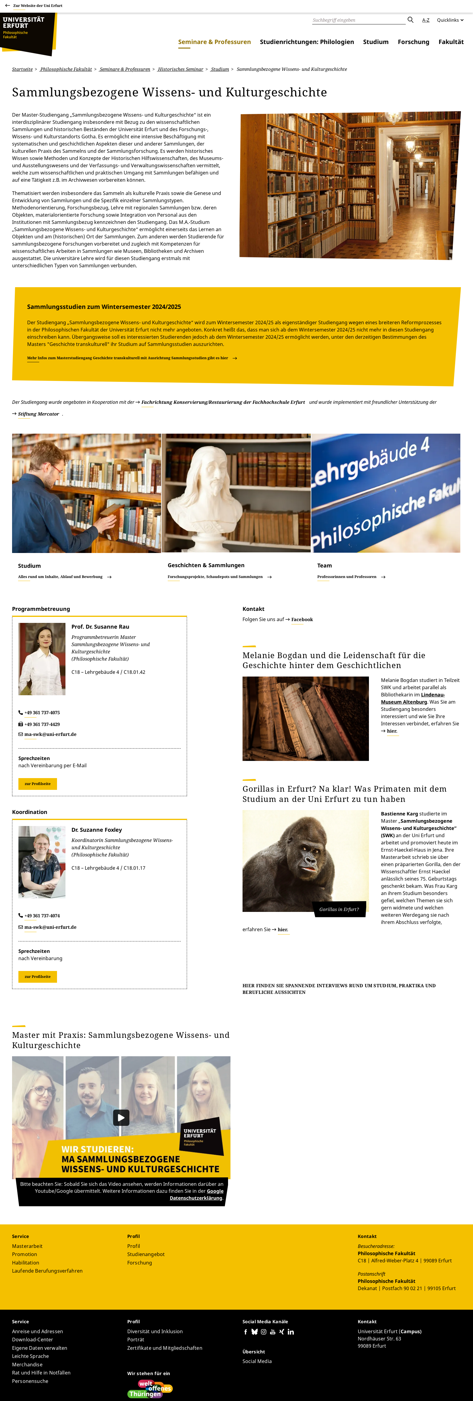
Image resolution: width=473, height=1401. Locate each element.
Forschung (414, 42)
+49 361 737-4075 (42, 662)
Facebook (302, 569)
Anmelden (450, 1389)
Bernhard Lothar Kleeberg (100, 1379)
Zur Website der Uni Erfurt (37, 6)
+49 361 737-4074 (42, 865)
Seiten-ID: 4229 (144, 1379)
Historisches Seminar (180, 69)
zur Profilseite (38, 732)
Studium (376, 42)
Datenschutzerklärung (387, 1389)
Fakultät (451, 42)
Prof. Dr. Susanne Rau (100, 576)
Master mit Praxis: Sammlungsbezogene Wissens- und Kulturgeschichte (121, 989)
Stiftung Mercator (38, 363)
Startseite (22, 69)
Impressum (424, 1389)
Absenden (410, 19)
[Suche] (359, 19)
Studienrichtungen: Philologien (307, 42)
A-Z (426, 20)
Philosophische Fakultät (65, 69)
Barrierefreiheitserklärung (334, 1389)
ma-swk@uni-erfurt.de (50, 683)
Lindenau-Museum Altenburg (390, 636)
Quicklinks (448, 20)
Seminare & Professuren (214, 42)
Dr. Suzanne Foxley (96, 779)
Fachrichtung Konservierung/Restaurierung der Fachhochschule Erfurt (223, 351)
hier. (406, 651)
